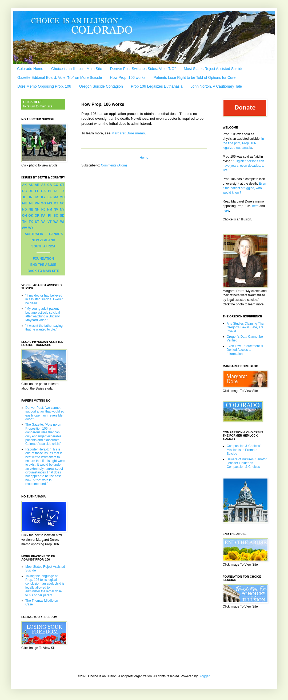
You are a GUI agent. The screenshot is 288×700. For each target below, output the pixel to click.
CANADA (56, 234)
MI (31, 203)
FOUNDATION (43, 258)
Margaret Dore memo (128, 133)
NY (62, 209)
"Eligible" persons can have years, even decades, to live (244, 165)
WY (30, 228)
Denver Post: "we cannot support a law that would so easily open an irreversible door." (44, 413)
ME (24, 203)
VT (49, 222)
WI (62, 222)
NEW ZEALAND (43, 240)
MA (55, 197)
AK (24, 185)
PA (43, 215)
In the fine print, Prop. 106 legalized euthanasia (243, 143)
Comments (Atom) (114, 165)
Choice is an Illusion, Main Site (76, 69)
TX (31, 222)
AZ (43, 185)
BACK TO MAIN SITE (43, 271)
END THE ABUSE (43, 265)
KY (43, 197)
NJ (43, 209)
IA (56, 191)
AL (31, 185)
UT (37, 222)
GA (43, 191)
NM (49, 209)
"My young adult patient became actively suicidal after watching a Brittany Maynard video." (42, 314)
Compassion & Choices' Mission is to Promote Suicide (244, 450)
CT (62, 185)
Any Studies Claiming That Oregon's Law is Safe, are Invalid (245, 327)
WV (24, 228)
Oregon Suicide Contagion (101, 86)
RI (49, 215)
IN (30, 197)
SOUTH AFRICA (43, 246)
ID (62, 191)
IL (24, 197)
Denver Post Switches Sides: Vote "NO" (143, 69)
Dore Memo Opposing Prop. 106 (44, 86)
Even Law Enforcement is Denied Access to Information (245, 350)
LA (49, 197)
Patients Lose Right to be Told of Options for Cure (194, 77)
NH (37, 209)
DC (24, 191)
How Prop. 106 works (127, 77)
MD (62, 197)
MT (56, 203)
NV (56, 209)
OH (24, 215)
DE (31, 191)
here (255, 206)
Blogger (204, 676)
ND (24, 209)
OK (30, 215)
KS (37, 197)
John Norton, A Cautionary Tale (216, 86)
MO (43, 203)
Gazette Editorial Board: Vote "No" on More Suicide (59, 77)
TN (24, 222)
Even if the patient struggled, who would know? (244, 188)
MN (37, 203)
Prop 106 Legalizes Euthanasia (157, 86)
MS (49, 203)
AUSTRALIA (34, 234)
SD (62, 215)
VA (43, 222)
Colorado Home (30, 69)
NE (31, 209)
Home (144, 158)
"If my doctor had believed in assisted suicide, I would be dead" (44, 299)
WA (55, 222)
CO (56, 185)
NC (62, 203)
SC (56, 215)
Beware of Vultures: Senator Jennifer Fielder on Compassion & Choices (247, 463)
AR (37, 185)
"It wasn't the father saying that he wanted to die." (44, 327)
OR (37, 215)
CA (49, 185)
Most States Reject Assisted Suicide (213, 69)
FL (37, 191)
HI (49, 191)
